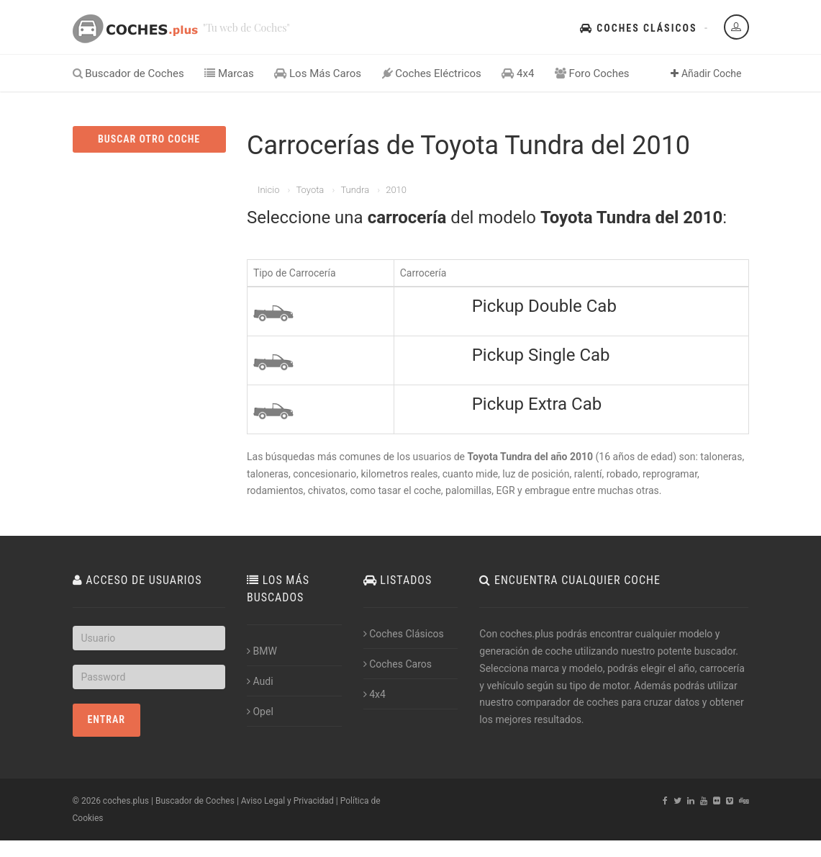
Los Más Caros (317, 73)
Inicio (268, 189)
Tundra (354, 189)
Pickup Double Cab (544, 306)
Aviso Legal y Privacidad (287, 801)
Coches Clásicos (638, 28)
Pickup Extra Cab (537, 404)
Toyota (310, 189)
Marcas (229, 73)
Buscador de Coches (128, 73)
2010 (396, 189)
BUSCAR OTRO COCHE (149, 139)
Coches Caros (397, 664)
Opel (260, 711)
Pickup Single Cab (541, 355)
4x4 (518, 73)
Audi (260, 681)
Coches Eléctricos (431, 73)
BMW (262, 651)
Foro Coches (592, 73)
